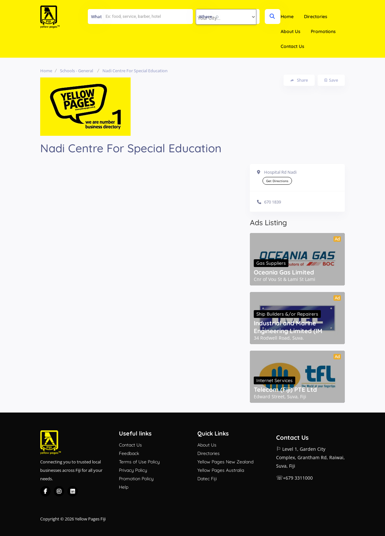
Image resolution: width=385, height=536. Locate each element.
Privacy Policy (133, 470)
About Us (290, 31)
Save (331, 80)
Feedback (129, 453)
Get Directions (277, 181)
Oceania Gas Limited (284, 272)
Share (299, 80)
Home (287, 16)
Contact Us (292, 46)
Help (123, 487)
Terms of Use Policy (139, 462)
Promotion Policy (136, 479)
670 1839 (272, 202)
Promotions (323, 31)
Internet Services (274, 380)
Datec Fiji (207, 479)
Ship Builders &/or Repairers (287, 314)
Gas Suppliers (271, 263)
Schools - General (76, 71)
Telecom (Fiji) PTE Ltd (285, 389)
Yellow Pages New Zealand (225, 462)
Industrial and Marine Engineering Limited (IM (288, 327)
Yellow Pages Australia (220, 470)
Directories (315, 16)
